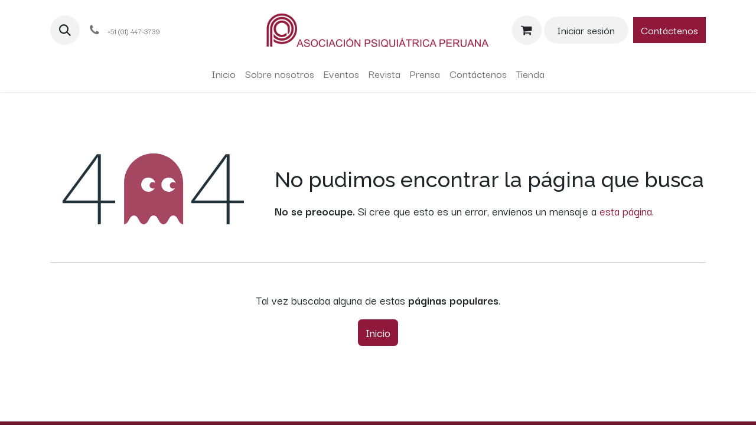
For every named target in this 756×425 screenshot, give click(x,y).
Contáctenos (669, 30)
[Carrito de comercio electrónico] (527, 30)
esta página (625, 210)
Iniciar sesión (586, 30)
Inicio (378, 332)
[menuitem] (223, 73)
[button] (65, 30)
